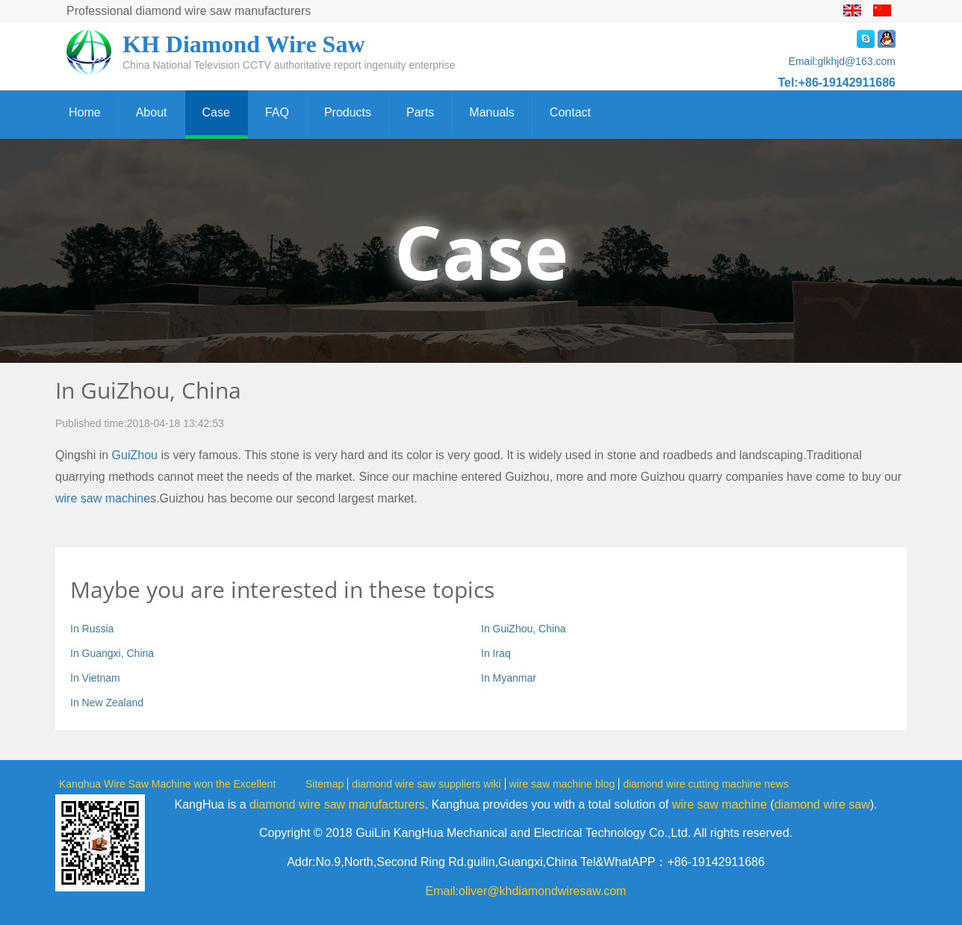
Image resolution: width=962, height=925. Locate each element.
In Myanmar (508, 678)
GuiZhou (135, 455)
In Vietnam (95, 678)
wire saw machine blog (562, 784)
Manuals (491, 112)
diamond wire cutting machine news (706, 784)
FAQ (277, 112)
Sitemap (324, 784)
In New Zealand (106, 702)
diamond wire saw (822, 804)
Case (216, 112)
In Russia (92, 629)
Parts (420, 112)
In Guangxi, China (112, 653)
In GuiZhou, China (523, 629)
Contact (570, 112)
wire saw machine (102, 498)
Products (347, 112)
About (151, 112)
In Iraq (496, 653)
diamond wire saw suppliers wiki (426, 784)
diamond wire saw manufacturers (337, 804)
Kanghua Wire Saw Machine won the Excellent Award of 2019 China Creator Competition (167, 783)
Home (85, 112)
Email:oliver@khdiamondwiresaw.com (526, 891)
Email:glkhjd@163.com (842, 61)
